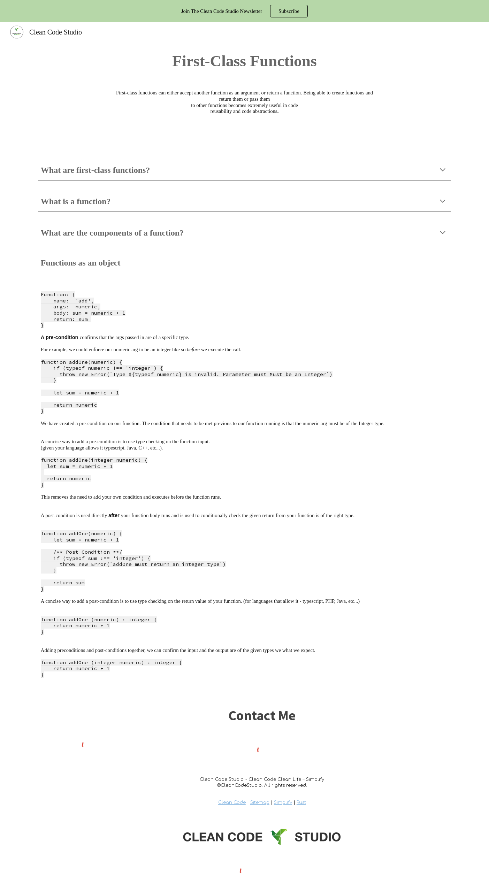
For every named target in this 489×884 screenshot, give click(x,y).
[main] (244, 61)
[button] (442, 170)
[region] (244, 11)
